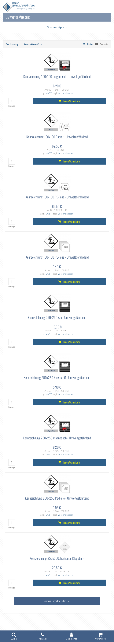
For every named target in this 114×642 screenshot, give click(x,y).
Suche (13, 636)
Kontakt (42, 636)
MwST (49, 93)
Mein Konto (71, 636)
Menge (11, 105)
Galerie (104, 44)
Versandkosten (65, 93)
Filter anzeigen (55, 27)
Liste (90, 44)
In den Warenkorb (71, 101)
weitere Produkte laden (55, 601)
